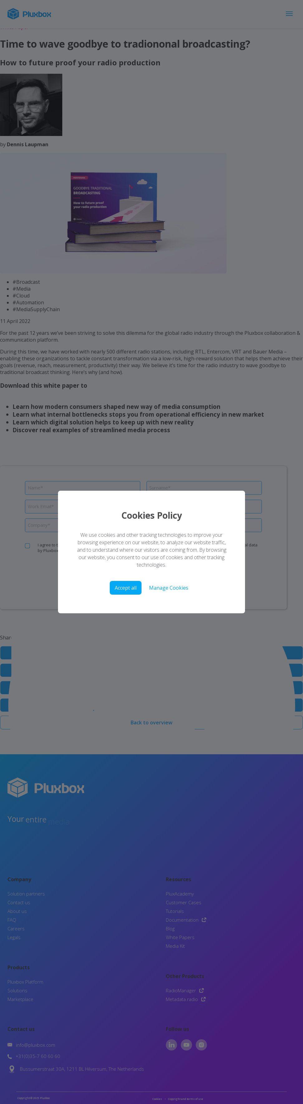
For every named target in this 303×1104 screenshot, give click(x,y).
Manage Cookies (168, 587)
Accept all (126, 587)
